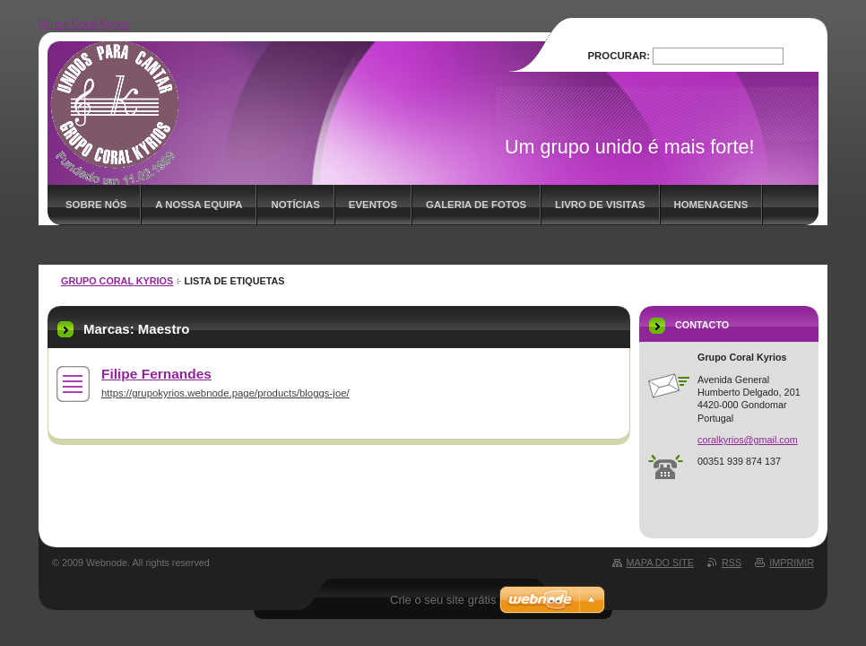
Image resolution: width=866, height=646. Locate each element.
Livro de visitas (600, 204)
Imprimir (791, 562)
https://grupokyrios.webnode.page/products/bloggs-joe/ (225, 393)
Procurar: (619, 55)
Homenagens (711, 204)
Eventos (373, 204)
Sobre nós (95, 204)
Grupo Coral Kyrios (117, 280)
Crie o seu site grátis (443, 600)
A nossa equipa (198, 204)
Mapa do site (660, 562)
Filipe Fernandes (156, 373)
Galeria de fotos (476, 204)
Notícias (295, 204)
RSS (731, 562)
